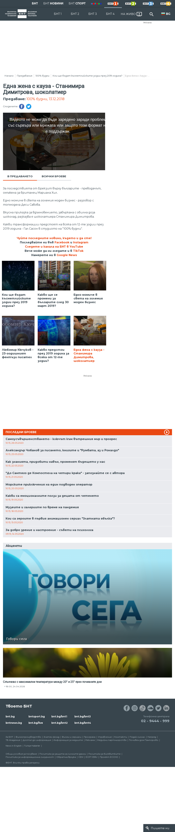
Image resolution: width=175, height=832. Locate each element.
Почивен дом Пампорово (143, 740)
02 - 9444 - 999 (155, 721)
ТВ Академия (13, 740)
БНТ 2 (75, 14)
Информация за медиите (68, 740)
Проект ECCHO (109, 757)
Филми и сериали (71, 737)
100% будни (42, 75)
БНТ (35, 3)
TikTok (78, 251)
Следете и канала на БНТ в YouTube (54, 246)
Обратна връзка (66, 757)
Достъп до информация (37, 740)
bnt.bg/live (36, 722)
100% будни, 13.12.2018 (45, 99)
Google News (67, 255)
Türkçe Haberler (32, 745)
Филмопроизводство (28, 737)
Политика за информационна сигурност (30, 757)
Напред (152, 737)
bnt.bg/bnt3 (82, 716)
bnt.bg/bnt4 (82, 722)
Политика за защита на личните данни (62, 753)
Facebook (62, 242)
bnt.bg (10, 716)
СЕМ (80, 757)
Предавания (24, 75)
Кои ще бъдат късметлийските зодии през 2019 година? (87, 75)
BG (168, 14)
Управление (105, 737)
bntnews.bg (14, 722)
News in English (14, 745)
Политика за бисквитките (104, 753)
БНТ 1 (58, 14)
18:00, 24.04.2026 (15, 686)
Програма (89, 737)
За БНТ (9, 737)
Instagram (80, 242)
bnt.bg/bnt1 (59, 716)
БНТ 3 (92, 14)
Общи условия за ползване (21, 753)
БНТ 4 (110, 14)
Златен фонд (51, 737)
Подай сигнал (137, 737)
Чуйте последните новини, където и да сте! (54, 238)
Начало (9, 75)
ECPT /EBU (91, 757)
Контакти (120, 737)
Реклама (147, 22)
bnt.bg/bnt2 (59, 722)
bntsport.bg (37, 716)
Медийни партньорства (111, 740)
